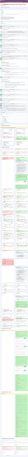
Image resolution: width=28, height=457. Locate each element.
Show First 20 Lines (4, 128)
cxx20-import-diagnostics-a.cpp (6, 122)
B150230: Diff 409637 (12, 94)
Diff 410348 (9, 95)
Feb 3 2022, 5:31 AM (25, 31)
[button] (27, 1)
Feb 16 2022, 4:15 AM (12, 52)
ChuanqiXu (3, 12)
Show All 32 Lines (8, 203)
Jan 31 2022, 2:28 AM (9, 25)
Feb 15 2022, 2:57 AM (17, 39)
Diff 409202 (9, 52)
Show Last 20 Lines (12, 145)
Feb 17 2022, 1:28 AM (11, 69)
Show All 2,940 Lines (8, 128)
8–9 (2, 72)
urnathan (3, 59)
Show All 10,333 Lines (8, 145)
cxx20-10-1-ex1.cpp (5, 120)
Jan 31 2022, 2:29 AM (17, 26)
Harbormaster (3, 26)
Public (5, 5)
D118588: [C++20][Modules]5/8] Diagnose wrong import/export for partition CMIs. (16, 32)
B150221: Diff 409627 (12, 89)
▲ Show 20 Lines (3, 145)
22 (1, 66)
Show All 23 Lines (8, 455)
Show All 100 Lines (8, 148)
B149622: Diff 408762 (12, 39)
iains (2, 25)
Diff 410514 (9, 100)
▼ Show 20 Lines (12, 128)
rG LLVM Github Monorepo (3, 23)
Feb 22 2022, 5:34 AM (12, 100)
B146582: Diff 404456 (12, 26)
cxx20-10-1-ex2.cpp (5, 121)
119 (2, 63)
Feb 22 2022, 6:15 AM (17, 103)
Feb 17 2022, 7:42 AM (17, 94)
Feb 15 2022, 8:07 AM (17, 45)
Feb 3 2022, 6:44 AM (17, 34)
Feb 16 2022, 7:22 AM (11, 59)
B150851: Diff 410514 (12, 103)
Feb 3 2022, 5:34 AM (4, 33)
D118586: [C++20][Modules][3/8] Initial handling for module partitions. (15, 31)
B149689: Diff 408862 (12, 45)
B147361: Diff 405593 (12, 34)
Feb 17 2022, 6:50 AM (17, 89)
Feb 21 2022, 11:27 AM (12, 95)
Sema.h (4, 117)
